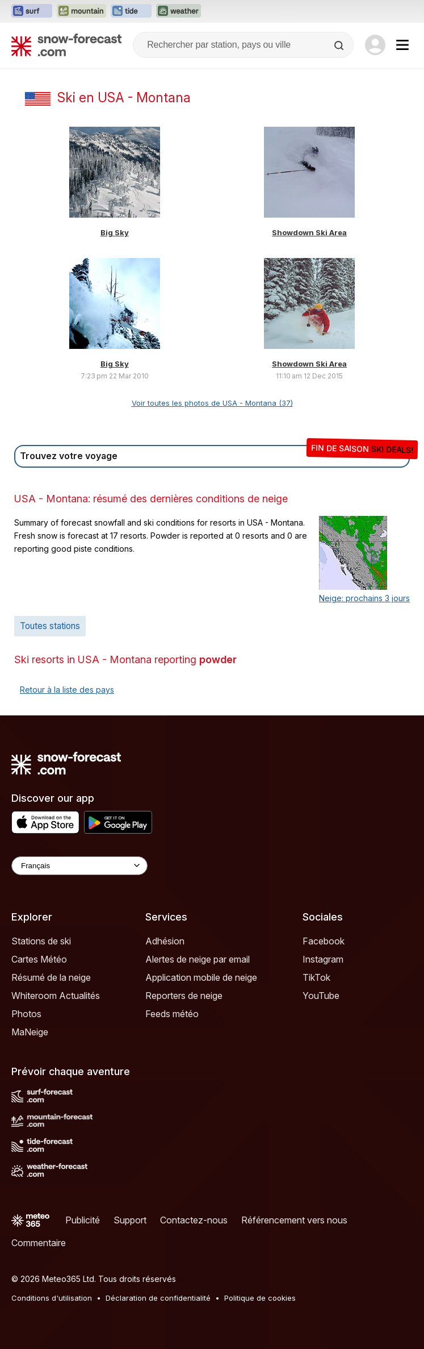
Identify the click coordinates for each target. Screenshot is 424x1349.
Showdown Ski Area (309, 232)
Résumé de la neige (51, 977)
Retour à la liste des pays (67, 689)
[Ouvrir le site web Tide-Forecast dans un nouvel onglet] (131, 11)
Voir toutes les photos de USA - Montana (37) (212, 402)
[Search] (340, 45)
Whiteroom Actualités (55, 995)
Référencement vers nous (294, 1220)
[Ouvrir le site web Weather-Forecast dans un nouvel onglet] (178, 11)
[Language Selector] (79, 865)
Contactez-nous (194, 1220)
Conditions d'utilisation (51, 1297)
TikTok (316, 977)
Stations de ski (41, 941)
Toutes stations (50, 626)
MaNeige (29, 1032)
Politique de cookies (260, 1297)
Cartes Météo (39, 959)
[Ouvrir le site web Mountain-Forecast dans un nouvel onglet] (81, 11)
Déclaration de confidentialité (158, 1297)
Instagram (323, 959)
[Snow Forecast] (66, 45)
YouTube (321, 995)
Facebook (324, 941)
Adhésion (164, 941)
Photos (26, 1013)
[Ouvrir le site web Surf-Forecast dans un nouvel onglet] (31, 11)
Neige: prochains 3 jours (364, 598)
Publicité (82, 1220)
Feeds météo (172, 1013)
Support (130, 1220)
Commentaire (38, 1242)
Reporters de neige (184, 995)
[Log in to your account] (375, 45)
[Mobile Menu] (402, 45)
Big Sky (114, 232)
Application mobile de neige (201, 977)
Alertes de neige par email (197, 959)
